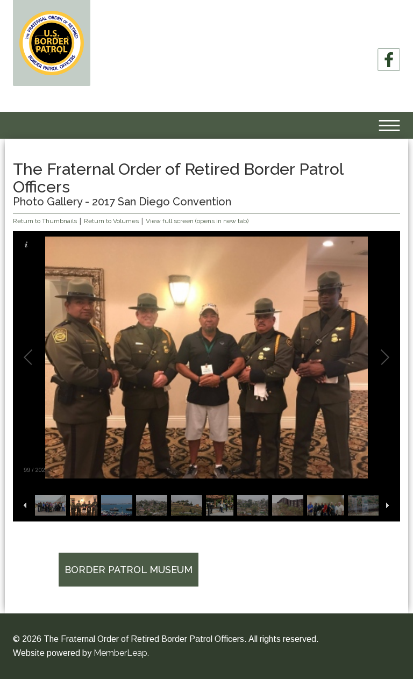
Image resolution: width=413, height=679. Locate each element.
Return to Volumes (111, 221)
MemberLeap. (121, 653)
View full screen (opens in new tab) (197, 221)
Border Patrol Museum (129, 569)
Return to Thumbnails (45, 221)
